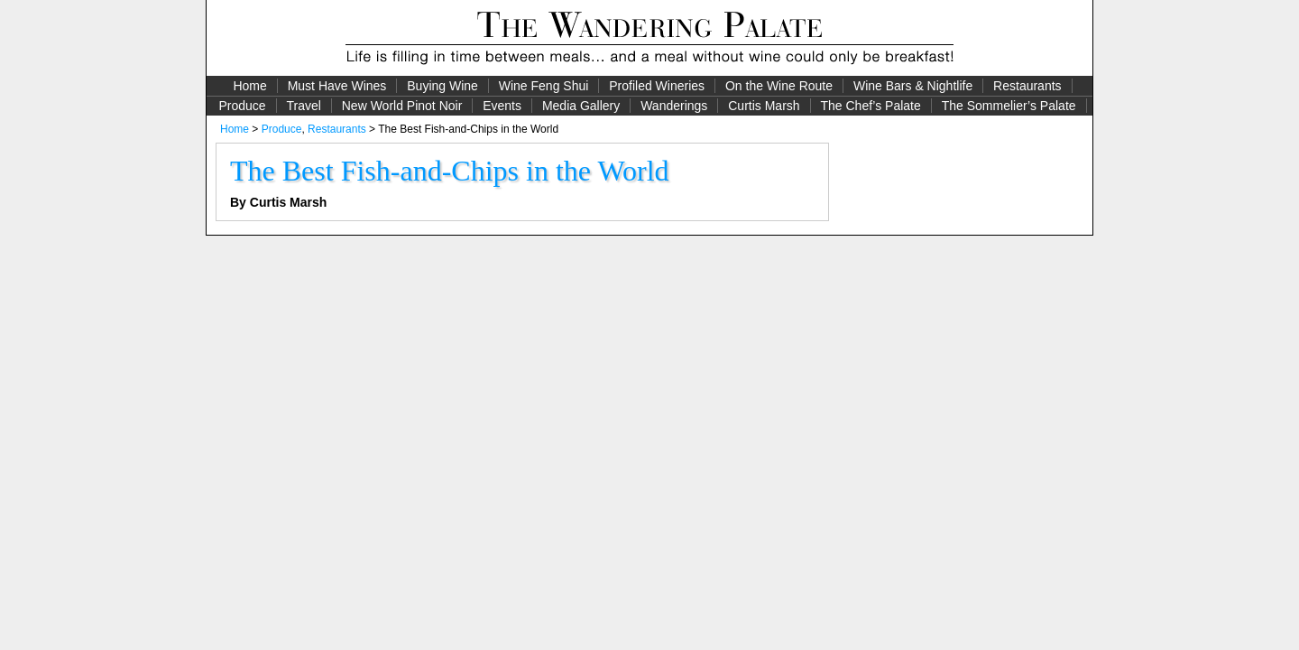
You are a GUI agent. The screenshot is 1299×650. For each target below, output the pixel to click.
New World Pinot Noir (402, 105)
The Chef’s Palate (871, 105)
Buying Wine (442, 86)
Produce (241, 105)
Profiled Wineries (657, 86)
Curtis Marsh (763, 105)
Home (249, 86)
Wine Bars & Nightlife (912, 86)
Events (502, 105)
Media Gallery (581, 105)
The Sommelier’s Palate (1009, 105)
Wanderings (673, 105)
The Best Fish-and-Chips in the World (449, 170)
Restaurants (1027, 86)
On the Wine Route (779, 86)
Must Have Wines (337, 86)
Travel (303, 105)
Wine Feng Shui (544, 86)
